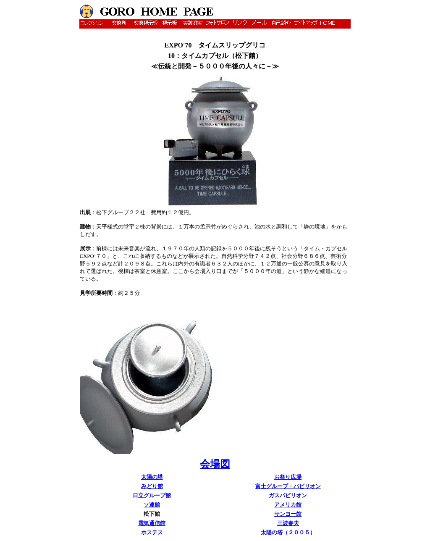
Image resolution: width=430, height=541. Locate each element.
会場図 (215, 464)
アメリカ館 (288, 505)
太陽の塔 (152, 477)
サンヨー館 (288, 514)
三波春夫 (288, 523)
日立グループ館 (152, 495)
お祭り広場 (288, 477)
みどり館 (152, 486)
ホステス (152, 532)
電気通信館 (151, 523)
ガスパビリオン (288, 495)
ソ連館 (152, 505)
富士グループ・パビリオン (288, 486)
